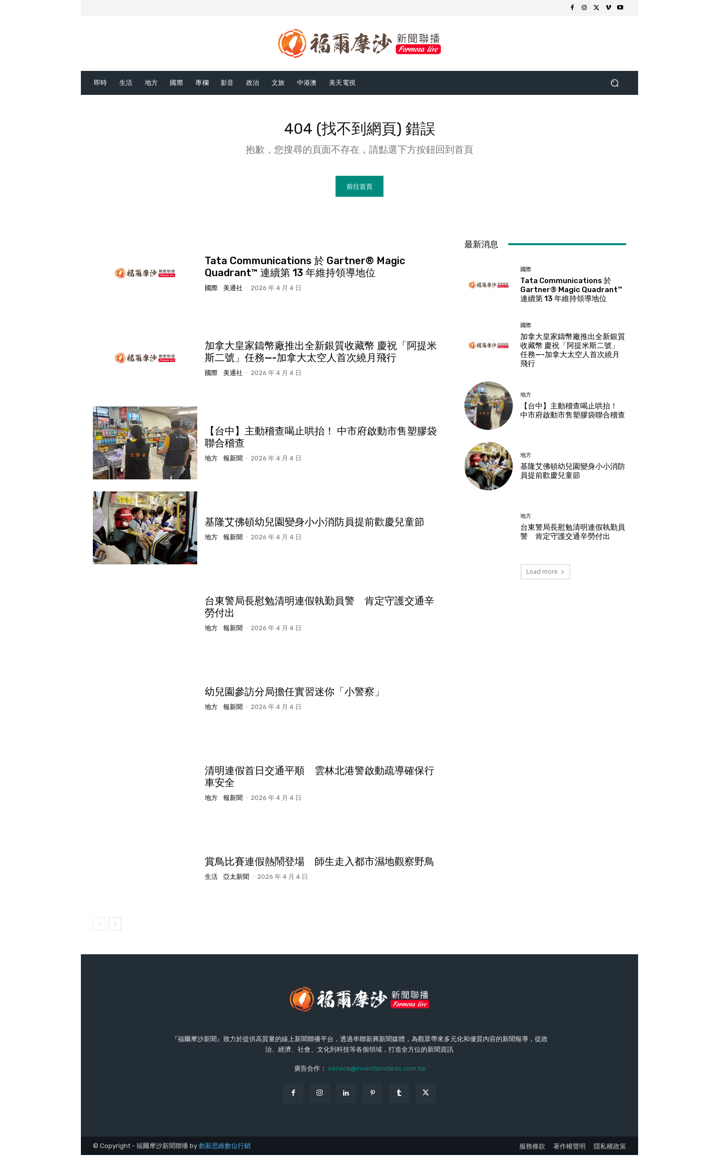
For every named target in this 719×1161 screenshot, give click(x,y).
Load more (545, 577)
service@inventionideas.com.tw (376, 1074)
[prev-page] (99, 929)
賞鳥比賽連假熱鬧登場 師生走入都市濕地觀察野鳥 (319, 867)
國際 (211, 294)
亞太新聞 (236, 882)
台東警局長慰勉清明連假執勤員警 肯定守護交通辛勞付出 (572, 537)
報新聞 (233, 463)
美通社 (233, 294)
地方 (211, 463)
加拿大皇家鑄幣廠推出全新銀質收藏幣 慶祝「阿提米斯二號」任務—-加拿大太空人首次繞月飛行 (321, 358)
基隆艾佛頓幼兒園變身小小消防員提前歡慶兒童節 (314, 528)
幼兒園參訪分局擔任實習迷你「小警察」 (294, 698)
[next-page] (115, 929)
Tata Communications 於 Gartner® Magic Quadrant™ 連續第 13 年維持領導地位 (305, 273)
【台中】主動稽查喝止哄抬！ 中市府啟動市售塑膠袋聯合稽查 (572, 416)
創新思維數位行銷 (225, 1152)
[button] (614, 82)
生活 (211, 882)
